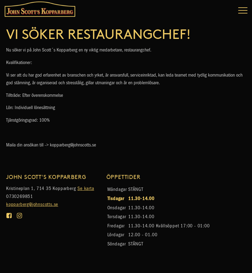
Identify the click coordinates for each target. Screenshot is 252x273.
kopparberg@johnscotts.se (32, 204)
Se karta (85, 188)
